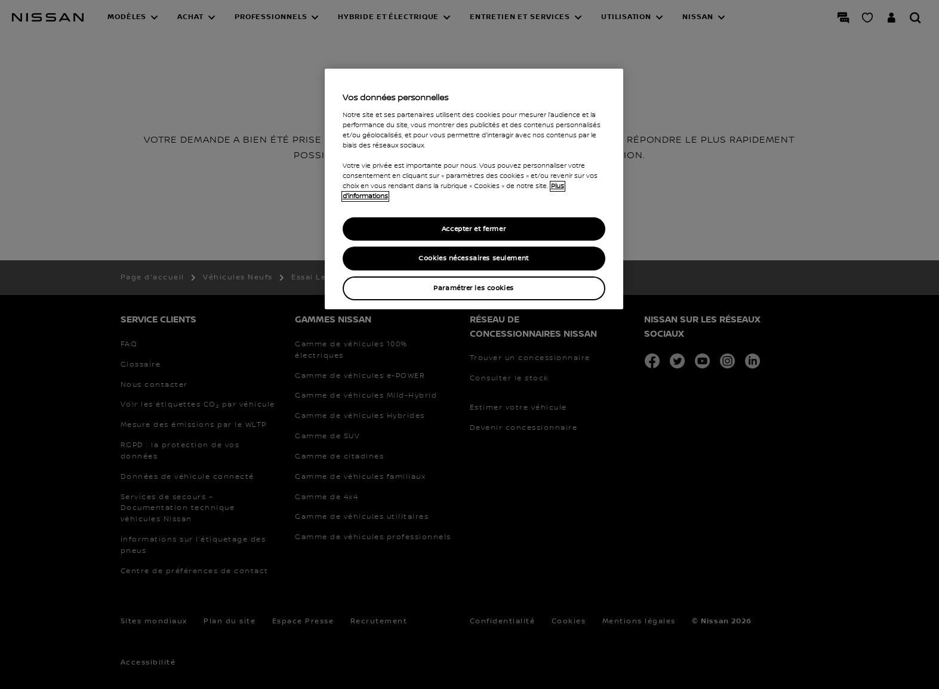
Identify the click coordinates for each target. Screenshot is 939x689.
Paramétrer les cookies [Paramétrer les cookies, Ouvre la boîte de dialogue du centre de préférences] (473, 288)
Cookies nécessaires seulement (473, 258)
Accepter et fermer (474, 229)
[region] (474, 189)
